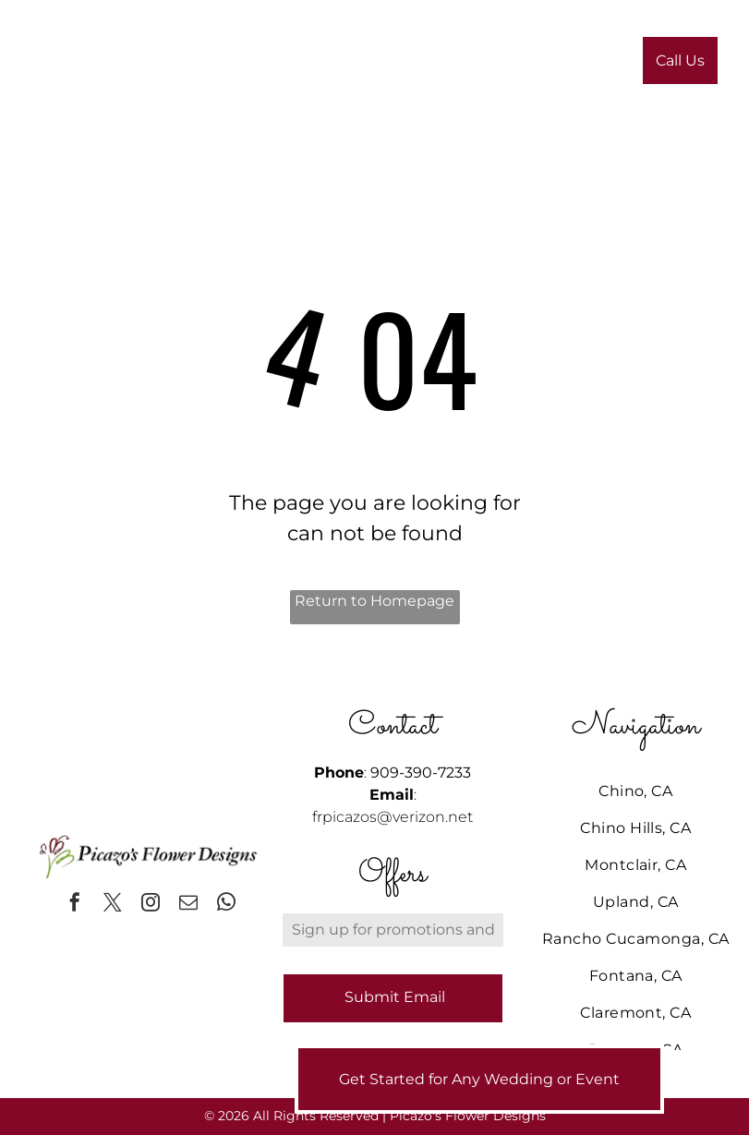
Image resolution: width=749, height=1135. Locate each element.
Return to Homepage (374, 601)
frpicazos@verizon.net (392, 817)
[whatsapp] (226, 904)
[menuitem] (272, 65)
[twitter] (113, 904)
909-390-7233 (420, 772)
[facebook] (75, 904)
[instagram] (150, 904)
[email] (188, 904)
